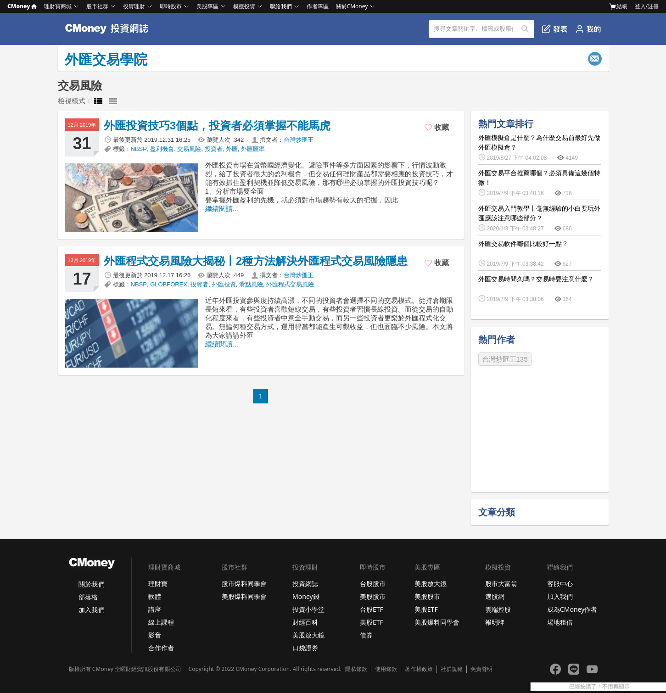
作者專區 (318, 6)
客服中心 (560, 583)
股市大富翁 (501, 583)
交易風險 (189, 148)
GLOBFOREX (168, 284)
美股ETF (371, 622)
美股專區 (207, 6)
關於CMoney (352, 6)
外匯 (232, 148)
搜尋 (526, 29)
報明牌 (494, 622)
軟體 (154, 596)
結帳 (618, 6)
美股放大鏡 (308, 635)
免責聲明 (481, 669)
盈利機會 (162, 148)
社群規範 (452, 669)
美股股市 (373, 596)
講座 (154, 609)
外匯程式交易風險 (290, 284)
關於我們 (91, 584)
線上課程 (161, 622)
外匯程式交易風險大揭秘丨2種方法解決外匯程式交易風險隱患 (256, 261)
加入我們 (91, 609)
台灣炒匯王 (298, 139)
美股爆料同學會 (244, 596)
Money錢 (305, 596)
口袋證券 (305, 647)
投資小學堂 (308, 609)
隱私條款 (356, 669)
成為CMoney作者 (572, 609)
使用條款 (386, 669)
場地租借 (560, 622)
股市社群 (97, 6)
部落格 (88, 596)
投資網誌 (305, 583)
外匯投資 (224, 284)
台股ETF (371, 609)
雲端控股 (498, 609)
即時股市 (171, 6)
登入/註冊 (647, 6)
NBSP (139, 148)
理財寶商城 (58, 6)
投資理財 (134, 6)
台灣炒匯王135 (505, 359)
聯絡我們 (281, 6)
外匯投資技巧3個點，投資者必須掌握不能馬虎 (217, 125)
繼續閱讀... (222, 208)
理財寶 (158, 583)
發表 (555, 28)
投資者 (214, 148)
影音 (154, 635)
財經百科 (305, 622)
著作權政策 (418, 669)
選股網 (494, 596)
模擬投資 (244, 6)
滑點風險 (251, 284)
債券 (366, 635)
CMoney (22, 6)
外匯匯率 (253, 148)
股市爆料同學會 (244, 583)
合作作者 (161, 647)
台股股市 (373, 583)
